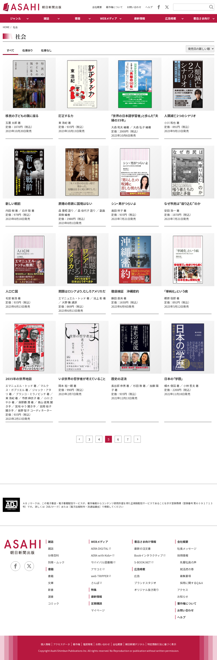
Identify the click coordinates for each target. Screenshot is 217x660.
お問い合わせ (134, 7)
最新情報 (139, 18)
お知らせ (182, 596)
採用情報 (182, 555)
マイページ (98, 610)
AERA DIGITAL (99, 548)
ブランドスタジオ (145, 583)
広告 (137, 576)
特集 (94, 590)
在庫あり (27, 50)
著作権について (114, 7)
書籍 (50, 569)
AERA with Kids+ (101, 555)
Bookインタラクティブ (148, 555)
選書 (50, 596)
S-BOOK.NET (142, 562)
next (137, 439)
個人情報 (45, 644)
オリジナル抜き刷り (146, 590)
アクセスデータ (61, 644)
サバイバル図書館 (102, 562)
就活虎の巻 (187, 569)
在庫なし (46, 50)
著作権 (76, 644)
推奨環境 (88, 644)
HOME (6, 27)
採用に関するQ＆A (191, 583)
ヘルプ (149, 7)
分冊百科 (53, 555)
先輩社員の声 (188, 562)
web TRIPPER (99, 576)
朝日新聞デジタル (134, 644)
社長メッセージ (186, 548)
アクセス (182, 590)
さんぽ (95, 583)
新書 (50, 590)
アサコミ (96, 569)
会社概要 (97, 7)
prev (79, 439)
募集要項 (185, 576)
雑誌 (50, 542)
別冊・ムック (56, 562)
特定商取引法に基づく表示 (161, 644)
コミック (53, 603)
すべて (10, 50)
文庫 (50, 583)
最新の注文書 (142, 548)
